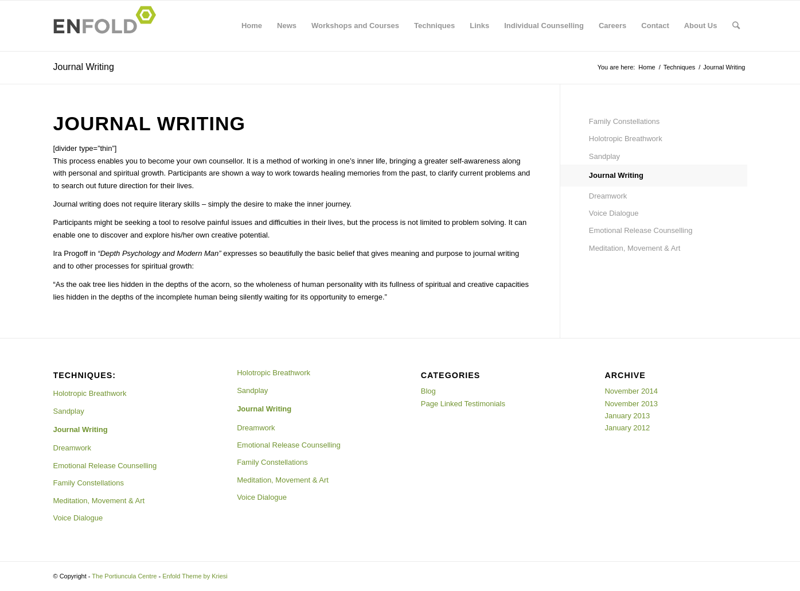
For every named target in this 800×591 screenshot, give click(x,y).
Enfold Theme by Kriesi (195, 576)
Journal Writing (83, 67)
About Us (700, 25)
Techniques (434, 25)
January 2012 (627, 427)
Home (251, 25)
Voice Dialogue (614, 213)
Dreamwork (608, 196)
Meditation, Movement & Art (635, 248)
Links (479, 25)
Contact (655, 25)
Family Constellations (624, 121)
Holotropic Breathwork (625, 138)
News (286, 25)
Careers (612, 25)
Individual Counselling (544, 25)
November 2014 (631, 391)
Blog (428, 391)
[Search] (736, 26)
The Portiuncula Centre (124, 576)
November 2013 (631, 403)
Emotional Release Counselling (641, 230)
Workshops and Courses (355, 25)
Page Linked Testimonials (463, 403)
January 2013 (627, 415)
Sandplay (604, 156)
